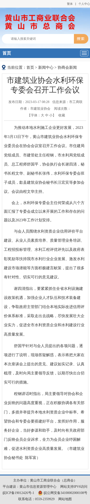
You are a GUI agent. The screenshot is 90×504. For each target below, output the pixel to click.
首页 (6, 53)
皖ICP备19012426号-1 (18, 493)
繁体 (70, 4)
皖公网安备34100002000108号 (62, 493)
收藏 (61, 115)
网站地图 (65, 499)
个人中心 (84, 4)
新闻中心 (46, 67)
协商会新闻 (67, 67)
